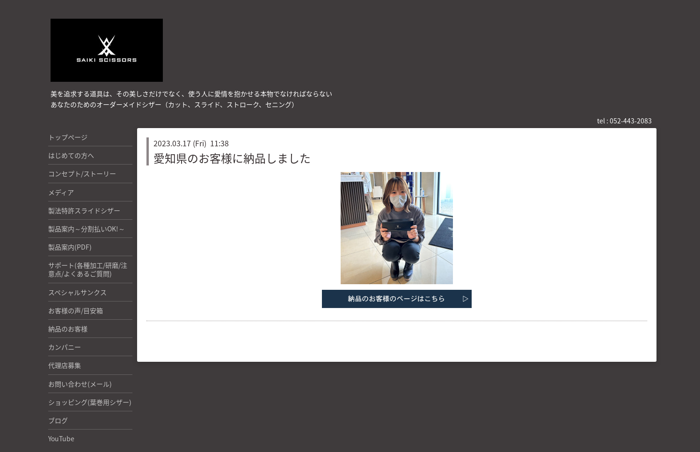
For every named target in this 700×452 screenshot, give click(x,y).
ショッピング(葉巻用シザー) (89, 402)
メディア (61, 192)
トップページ (68, 137)
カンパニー (64, 347)
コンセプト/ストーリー (82, 173)
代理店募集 (64, 365)
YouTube (61, 438)
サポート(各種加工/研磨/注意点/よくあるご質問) (87, 269)
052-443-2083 (631, 120)
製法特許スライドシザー (84, 210)
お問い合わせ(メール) (80, 383)
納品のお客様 (68, 328)
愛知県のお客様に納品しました (232, 158)
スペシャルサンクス (77, 292)
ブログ (58, 420)
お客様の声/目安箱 (75, 310)
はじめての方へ (71, 155)
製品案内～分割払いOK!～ (86, 228)
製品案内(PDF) (70, 246)
